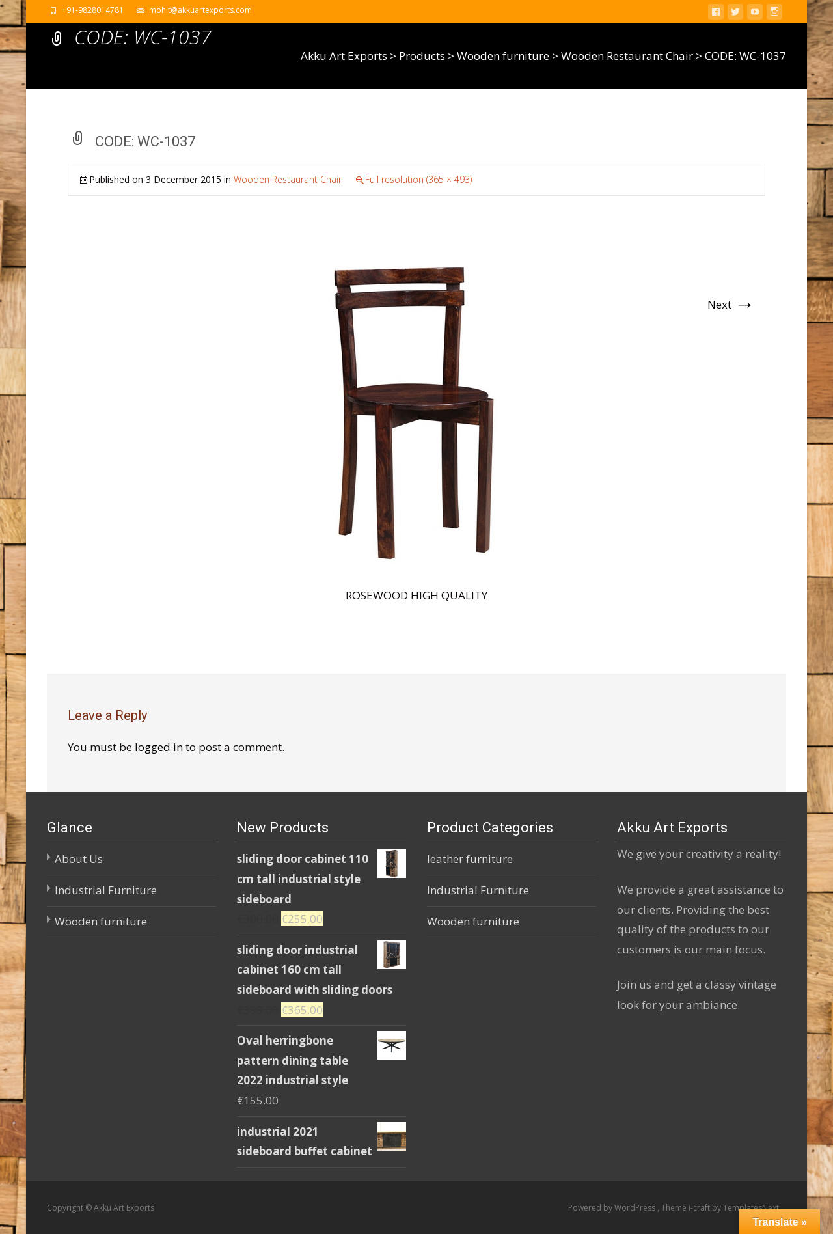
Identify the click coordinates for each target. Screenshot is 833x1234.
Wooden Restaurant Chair (288, 179)
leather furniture (470, 858)
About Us (79, 858)
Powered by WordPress (612, 1207)
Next (731, 304)
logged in (159, 746)
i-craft (700, 1207)
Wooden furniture (101, 921)
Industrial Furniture (106, 890)
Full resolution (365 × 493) (418, 179)
